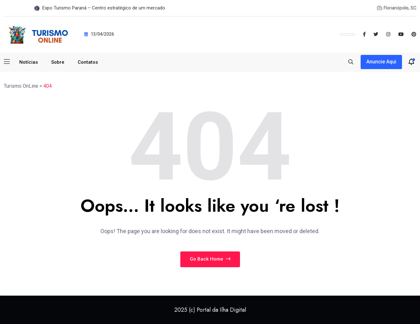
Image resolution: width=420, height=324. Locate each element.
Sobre (57, 62)
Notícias (28, 62)
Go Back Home (210, 259)
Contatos (88, 62)
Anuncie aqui (381, 62)
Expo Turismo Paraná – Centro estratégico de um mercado (103, 8)
